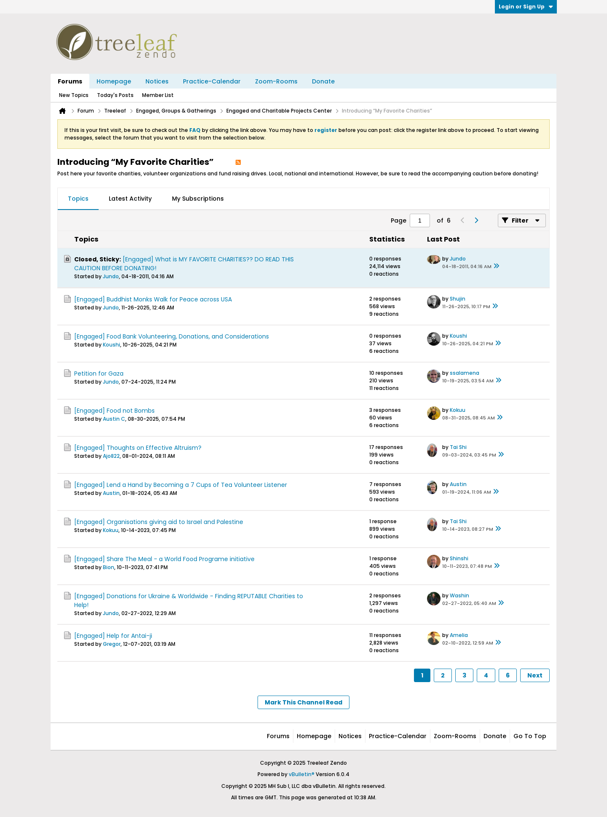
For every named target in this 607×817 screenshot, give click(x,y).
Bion (108, 567)
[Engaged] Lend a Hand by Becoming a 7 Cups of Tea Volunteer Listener (180, 485)
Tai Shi (458, 447)
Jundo (111, 276)
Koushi (111, 344)
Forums (70, 81)
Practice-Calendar (212, 81)
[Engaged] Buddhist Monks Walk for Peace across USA (153, 299)
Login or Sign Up (526, 6)
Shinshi (459, 558)
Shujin (457, 298)
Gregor (112, 644)
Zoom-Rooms (276, 81)
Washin (459, 595)
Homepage (114, 81)
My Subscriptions (198, 198)
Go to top (529, 736)
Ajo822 (111, 456)
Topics (78, 198)
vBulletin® (301, 774)
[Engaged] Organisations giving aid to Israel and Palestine (158, 522)
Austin (111, 493)
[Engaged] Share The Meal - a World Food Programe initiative (164, 559)
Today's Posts (115, 95)
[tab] (78, 199)
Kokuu (457, 410)
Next (535, 675)
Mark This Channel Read (303, 702)
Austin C (114, 418)
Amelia (459, 635)
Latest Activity (130, 198)
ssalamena (464, 372)
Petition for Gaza (99, 373)
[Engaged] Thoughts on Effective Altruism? (137, 447)
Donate (323, 81)
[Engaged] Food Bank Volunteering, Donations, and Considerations (171, 336)
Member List (158, 95)
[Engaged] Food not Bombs (114, 410)
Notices (157, 81)
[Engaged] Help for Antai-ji (113, 636)
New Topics (74, 95)
